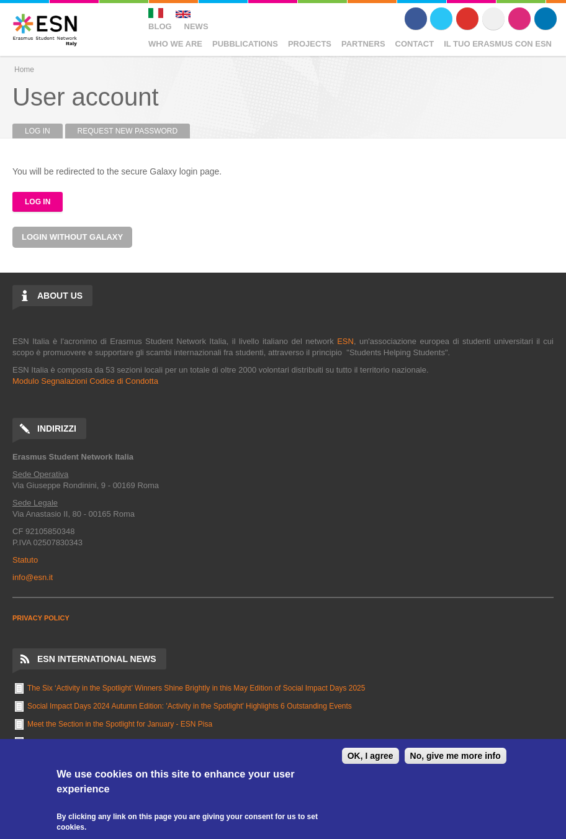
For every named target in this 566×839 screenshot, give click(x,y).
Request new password (128, 131)
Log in (44, 131)
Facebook (416, 18)
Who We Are (175, 43)
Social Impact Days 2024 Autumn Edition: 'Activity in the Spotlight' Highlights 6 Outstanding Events (189, 706)
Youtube (467, 18)
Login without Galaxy (72, 237)
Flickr (493, 18)
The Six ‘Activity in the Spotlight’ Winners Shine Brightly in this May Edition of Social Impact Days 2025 (196, 688)
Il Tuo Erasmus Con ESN (498, 43)
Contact (414, 43)
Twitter (441, 18)
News (196, 26)
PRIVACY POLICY (41, 618)
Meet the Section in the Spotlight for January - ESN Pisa (119, 724)
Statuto (25, 560)
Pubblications (245, 43)
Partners (363, 43)
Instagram (519, 18)
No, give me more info (455, 756)
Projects (309, 43)
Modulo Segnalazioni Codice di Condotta (85, 381)
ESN (345, 341)
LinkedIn (545, 18)
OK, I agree (370, 756)
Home (24, 69)
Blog (160, 26)
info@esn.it (32, 577)
